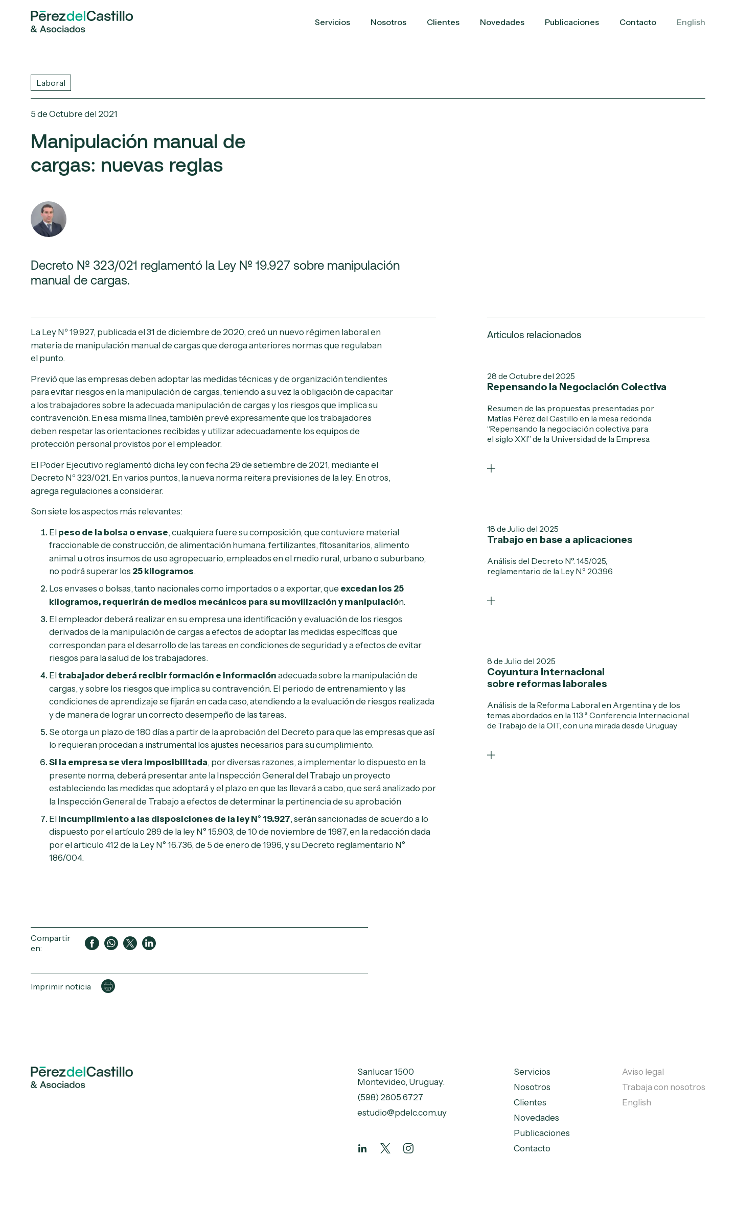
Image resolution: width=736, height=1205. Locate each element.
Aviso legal (643, 1072)
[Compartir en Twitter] (130, 943)
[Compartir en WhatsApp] (111, 943)
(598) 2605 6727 (390, 1097)
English (691, 22)
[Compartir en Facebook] (92, 943)
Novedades (502, 22)
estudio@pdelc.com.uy (402, 1112)
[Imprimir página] (108, 986)
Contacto (637, 22)
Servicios (332, 22)
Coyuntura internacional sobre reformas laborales (547, 678)
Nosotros (388, 22)
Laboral (50, 83)
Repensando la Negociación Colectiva (576, 387)
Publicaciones (572, 22)
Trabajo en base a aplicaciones (559, 540)
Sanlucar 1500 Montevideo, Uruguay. (401, 1077)
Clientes (443, 22)
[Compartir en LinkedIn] (149, 943)
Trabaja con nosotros (663, 1087)
